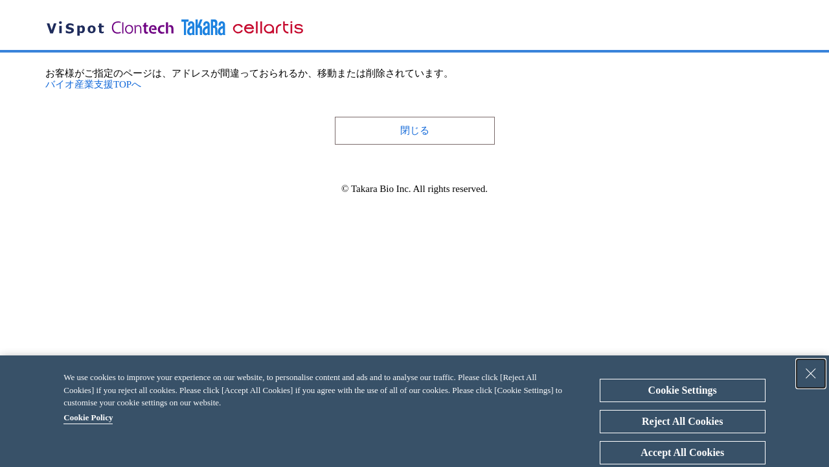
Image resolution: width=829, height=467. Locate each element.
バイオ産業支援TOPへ (93, 84)
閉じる (414, 130)
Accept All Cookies (682, 452)
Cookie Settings (682, 390)
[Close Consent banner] (811, 373)
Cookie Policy (88, 417)
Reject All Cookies (682, 421)
